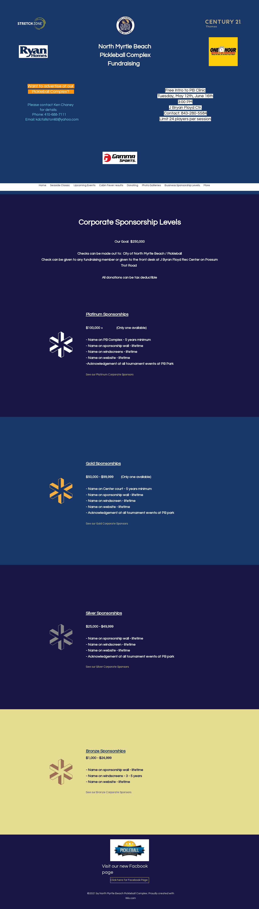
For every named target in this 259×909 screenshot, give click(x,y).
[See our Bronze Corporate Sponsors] (108, 792)
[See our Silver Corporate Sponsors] (107, 667)
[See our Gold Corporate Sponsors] (107, 524)
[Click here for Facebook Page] (129, 880)
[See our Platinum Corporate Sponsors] (110, 375)
